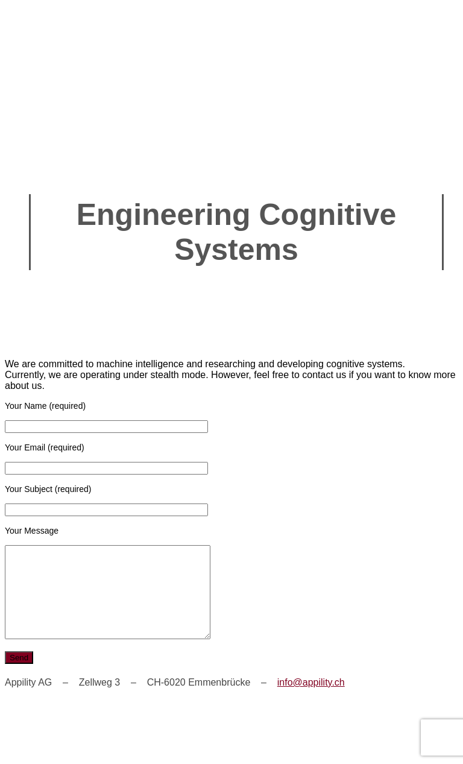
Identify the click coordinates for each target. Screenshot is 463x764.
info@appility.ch (311, 700)
